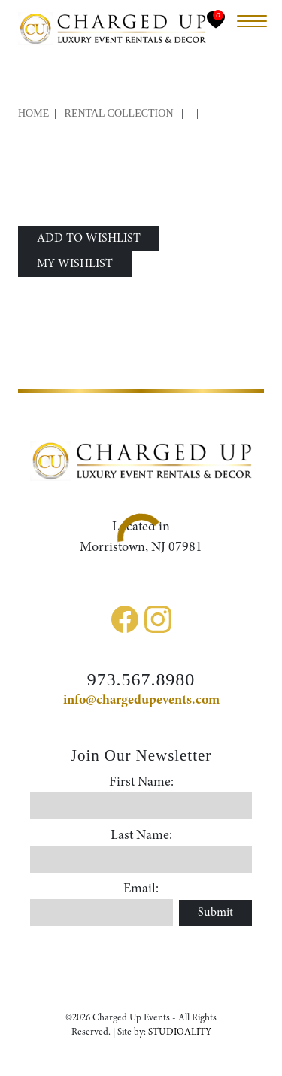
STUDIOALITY (179, 1032)
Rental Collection (119, 113)
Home (33, 113)
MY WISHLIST (75, 264)
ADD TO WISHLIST (89, 239)
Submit (215, 913)
